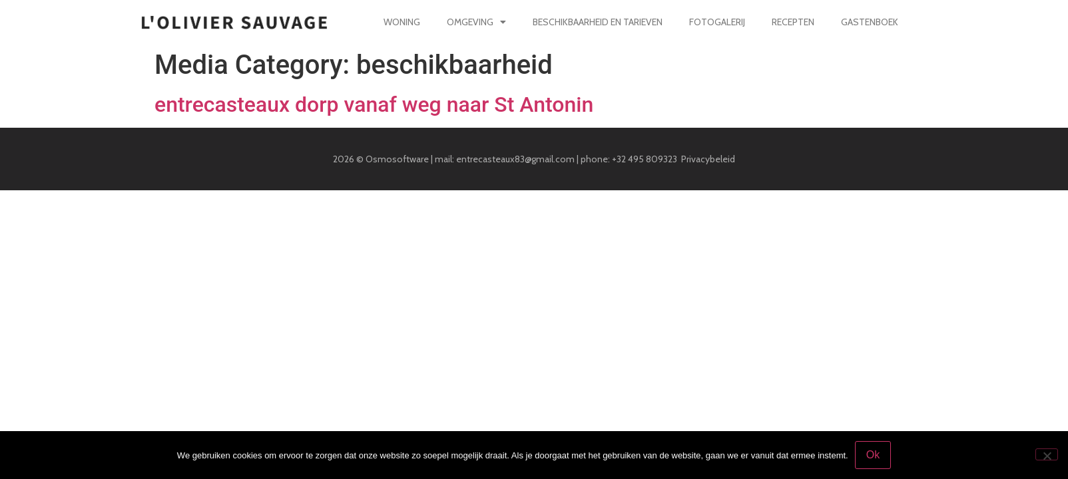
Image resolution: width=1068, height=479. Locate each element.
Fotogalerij (716, 22)
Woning (402, 22)
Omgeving (476, 22)
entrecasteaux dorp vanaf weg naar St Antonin (373, 104)
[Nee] (1046, 454)
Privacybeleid (708, 159)
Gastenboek (869, 22)
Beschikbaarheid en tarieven (598, 22)
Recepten (792, 22)
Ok (873, 454)
